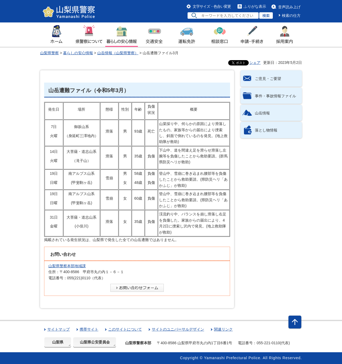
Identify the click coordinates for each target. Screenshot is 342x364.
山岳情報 (262, 113)
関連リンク (223, 329)
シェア (255, 62)
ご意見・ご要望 (268, 78)
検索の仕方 (291, 15)
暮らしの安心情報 (78, 53)
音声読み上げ (289, 7)
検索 (266, 15)
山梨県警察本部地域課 (67, 266)
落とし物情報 (266, 130)
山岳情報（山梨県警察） (117, 53)
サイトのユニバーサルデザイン (178, 329)
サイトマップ (58, 329)
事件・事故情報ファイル (275, 96)
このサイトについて (125, 329)
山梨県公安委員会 (95, 342)
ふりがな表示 (255, 6)
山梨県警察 (49, 53)
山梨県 (57, 342)
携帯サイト (89, 329)
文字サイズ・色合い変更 (212, 6)
